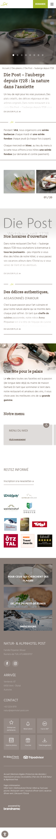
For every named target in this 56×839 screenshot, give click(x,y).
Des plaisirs (17, 68)
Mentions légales (18, 774)
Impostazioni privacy (12, 777)
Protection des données (36, 774)
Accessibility (26, 777)
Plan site (36, 777)
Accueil (6, 68)
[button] (4, 834)
